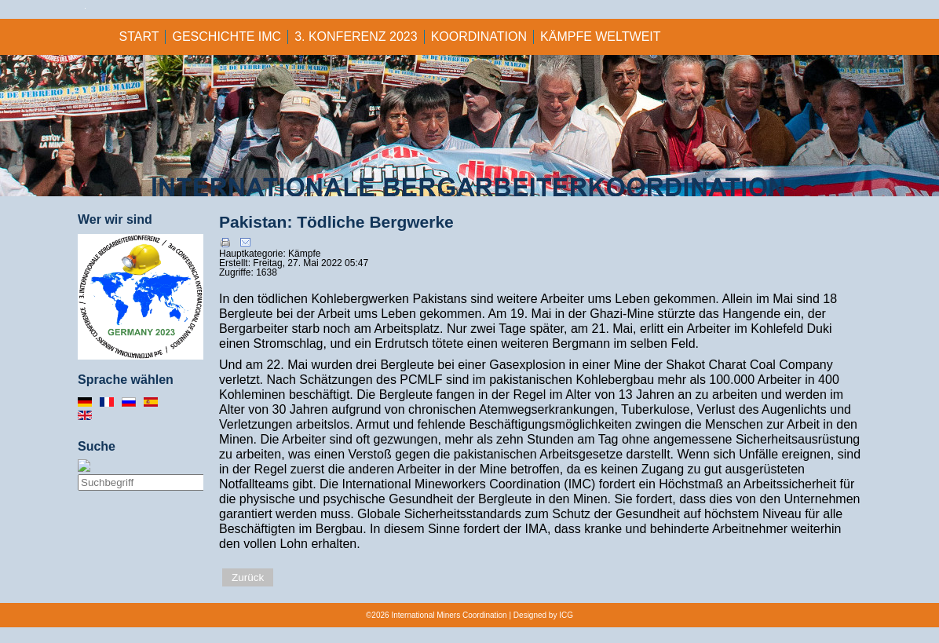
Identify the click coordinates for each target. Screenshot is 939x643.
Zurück (248, 577)
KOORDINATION (479, 36)
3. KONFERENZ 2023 (356, 36)
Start (139, 36)
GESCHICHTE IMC (226, 36)
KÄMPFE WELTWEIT (600, 36)
